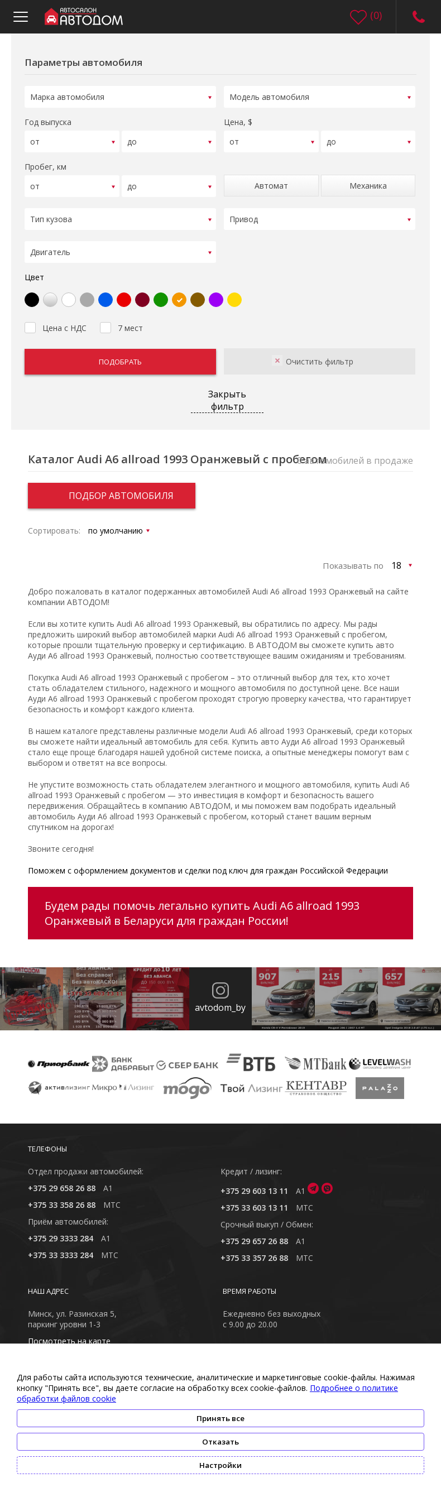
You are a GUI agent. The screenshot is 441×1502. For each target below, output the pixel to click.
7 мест (121, 319)
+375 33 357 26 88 (254, 1250)
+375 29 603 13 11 (254, 1183)
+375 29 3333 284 (60, 1231)
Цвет (34, 270)
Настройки (220, 1465)
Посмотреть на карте (69, 1333)
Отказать (220, 1442)
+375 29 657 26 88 (254, 1234)
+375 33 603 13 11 (254, 1200)
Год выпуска (48, 120)
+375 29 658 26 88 (61, 1180)
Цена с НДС (56, 319)
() (376, 15)
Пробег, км (45, 163)
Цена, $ (238, 120)
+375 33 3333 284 (60, 1247)
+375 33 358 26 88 (61, 1197)
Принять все (220, 1418)
